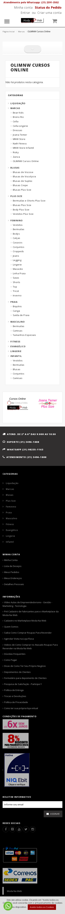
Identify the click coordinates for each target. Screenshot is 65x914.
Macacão (18, 268)
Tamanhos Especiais (24, 335)
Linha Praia (19, 273)
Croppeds (18, 251)
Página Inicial (9, 31)
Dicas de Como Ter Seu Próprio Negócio (25, 666)
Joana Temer (20, 134)
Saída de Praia (21, 315)
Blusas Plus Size (22, 189)
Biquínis (17, 306)
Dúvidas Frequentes (14, 653)
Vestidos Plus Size (23, 213)
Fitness (15, 341)
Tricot (16, 291)
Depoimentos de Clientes (17, 672)
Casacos (18, 242)
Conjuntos (18, 247)
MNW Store (19, 139)
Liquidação (17, 103)
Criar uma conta (49, 13)
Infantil (16, 356)
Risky (16, 152)
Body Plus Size (21, 209)
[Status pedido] (48, 7)
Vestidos (18, 224)
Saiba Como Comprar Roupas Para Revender (28, 632)
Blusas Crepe (20, 185)
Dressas (17, 130)
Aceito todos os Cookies (42, 907)
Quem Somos (11, 626)
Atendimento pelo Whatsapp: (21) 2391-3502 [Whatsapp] (31, 2)
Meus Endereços (13, 578)
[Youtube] (19, 829)
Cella (16, 121)
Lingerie (17, 264)
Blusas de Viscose (23, 172)
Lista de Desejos (12, 566)
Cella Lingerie (20, 125)
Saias (16, 277)
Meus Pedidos (11, 572)
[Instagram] (33, 829)
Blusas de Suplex (22, 180)
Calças (16, 238)
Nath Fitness (20, 143)
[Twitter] (26, 829)
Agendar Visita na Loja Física (19, 638)
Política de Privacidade (16, 702)
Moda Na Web (14, 891)
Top (15, 286)
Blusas (14, 167)
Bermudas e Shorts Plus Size (29, 200)
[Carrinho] (56, 22)
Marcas (21, 31)
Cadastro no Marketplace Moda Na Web (25, 620)
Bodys (16, 233)
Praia (14, 301)
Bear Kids (18, 112)
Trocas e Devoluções (15, 696)
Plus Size (16, 196)
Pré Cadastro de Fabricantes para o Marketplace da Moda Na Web (31, 613)
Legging (17, 260)
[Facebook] (6, 829)
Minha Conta (11, 560)
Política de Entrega (14, 690)
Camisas (18, 330)
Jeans (16, 255)
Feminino (16, 220)
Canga (16, 310)
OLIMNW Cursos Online (26, 161)
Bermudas (18, 229)
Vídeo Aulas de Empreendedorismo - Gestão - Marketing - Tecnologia (27, 604)
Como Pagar (10, 659)
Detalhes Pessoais (14, 584)
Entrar (25, 13)
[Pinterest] (12, 829)
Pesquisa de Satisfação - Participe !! (23, 684)
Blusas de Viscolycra (24, 176)
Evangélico (18, 346)
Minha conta (23, 7)
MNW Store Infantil (23, 147)
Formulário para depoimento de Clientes (25, 678)
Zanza (16, 156)
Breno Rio (18, 116)
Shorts (16, 282)
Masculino (17, 321)
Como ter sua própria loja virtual (21, 708)
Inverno (17, 295)
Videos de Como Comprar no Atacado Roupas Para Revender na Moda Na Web (30, 646)
